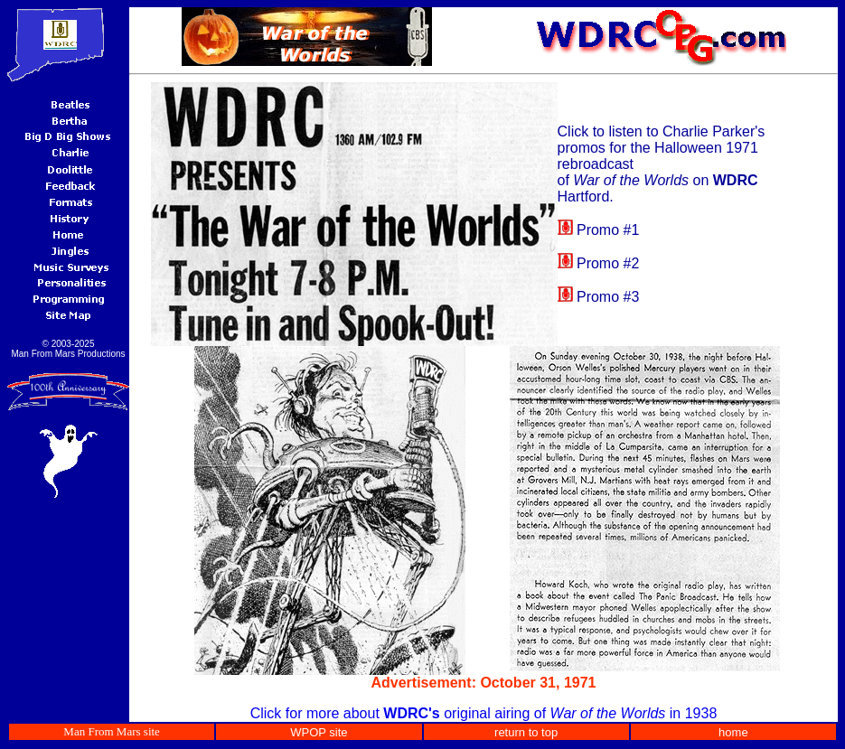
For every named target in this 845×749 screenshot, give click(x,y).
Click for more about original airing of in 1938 (484, 713)
